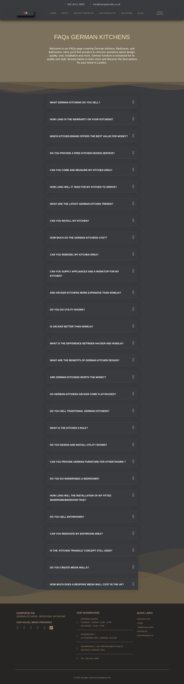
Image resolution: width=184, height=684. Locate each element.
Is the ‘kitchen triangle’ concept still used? (81, 550)
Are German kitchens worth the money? (78, 377)
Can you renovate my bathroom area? (76, 533)
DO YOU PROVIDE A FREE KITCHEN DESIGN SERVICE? (82, 153)
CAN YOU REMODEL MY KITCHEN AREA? (74, 254)
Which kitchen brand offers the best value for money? (89, 136)
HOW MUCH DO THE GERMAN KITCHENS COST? (78, 237)
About (65, 13)
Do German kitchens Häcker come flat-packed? (83, 394)
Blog (141, 13)
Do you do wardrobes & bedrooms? (74, 478)
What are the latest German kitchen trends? (81, 204)
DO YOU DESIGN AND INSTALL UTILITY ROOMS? (78, 445)
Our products (107, 13)
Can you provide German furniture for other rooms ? (88, 461)
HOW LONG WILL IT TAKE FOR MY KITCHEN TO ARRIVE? (83, 187)
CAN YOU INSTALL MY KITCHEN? (69, 220)
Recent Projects (84, 13)
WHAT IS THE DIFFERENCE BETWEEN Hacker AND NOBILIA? (87, 343)
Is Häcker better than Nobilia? (71, 326)
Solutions (126, 13)
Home (53, 13)
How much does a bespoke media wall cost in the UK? (87, 584)
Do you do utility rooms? (67, 309)
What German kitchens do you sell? (75, 102)
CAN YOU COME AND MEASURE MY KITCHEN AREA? (81, 170)
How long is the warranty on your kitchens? (81, 119)
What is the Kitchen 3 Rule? (69, 428)
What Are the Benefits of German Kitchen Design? (84, 360)
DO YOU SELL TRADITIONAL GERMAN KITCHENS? (79, 411)
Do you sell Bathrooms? (67, 517)
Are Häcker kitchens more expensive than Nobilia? (85, 292)
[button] (92, 101)
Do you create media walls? (69, 567)
